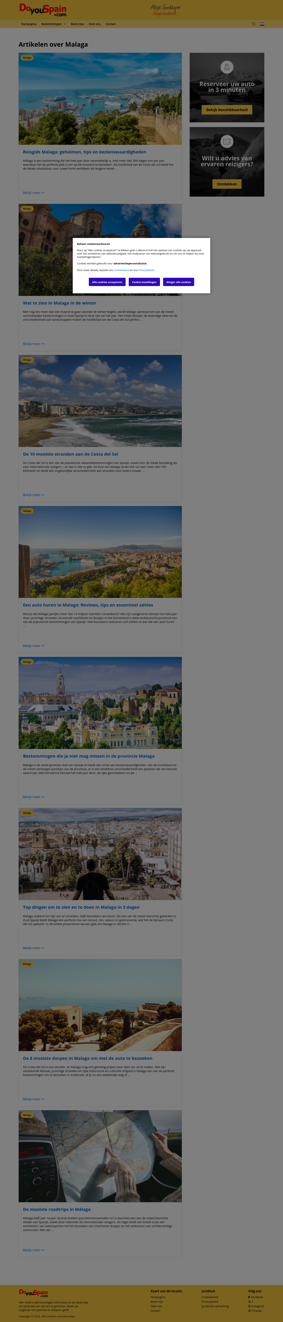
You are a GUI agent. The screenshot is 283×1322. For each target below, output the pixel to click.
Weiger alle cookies (178, 282)
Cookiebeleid (121, 270)
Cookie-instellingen (144, 282)
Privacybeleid (146, 270)
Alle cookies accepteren (107, 282)
